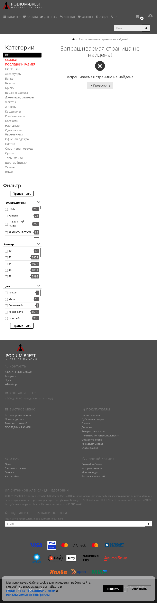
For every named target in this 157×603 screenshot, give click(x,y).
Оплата (30, 17)
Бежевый (14, 318)
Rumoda (13, 215)
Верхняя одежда (16, 93)
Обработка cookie (92, 439)
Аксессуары (13, 74)
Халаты (10, 167)
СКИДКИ (11, 60)
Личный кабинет (92, 464)
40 (10, 250)
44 (10, 263)
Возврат (67, 17)
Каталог (12, 17)
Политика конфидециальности (100, 435)
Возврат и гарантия (93, 431)
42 (10, 257)
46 (10, 270)
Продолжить (100, 85)
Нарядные (12, 125)
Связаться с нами (15, 468)
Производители (14, 419)
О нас (8, 464)
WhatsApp (11, 384)
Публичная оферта (93, 419)
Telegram (10, 376)
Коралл (13, 292)
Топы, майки (14, 158)
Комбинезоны (15, 116)
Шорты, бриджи (16, 163)
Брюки (10, 88)
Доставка (48, 17)
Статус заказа (90, 448)
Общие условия (91, 415)
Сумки (9, 153)
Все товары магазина (18, 415)
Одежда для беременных (14, 132)
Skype (8, 380)
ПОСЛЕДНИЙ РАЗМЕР (20, 64)
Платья (10, 144)
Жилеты (10, 107)
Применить (21, 194)
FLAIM (12, 209)
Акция (101, 17)
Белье (9, 78)
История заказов (92, 468)
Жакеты (10, 102)
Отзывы (85, 17)
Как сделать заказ (92, 443)
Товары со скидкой (16, 423)
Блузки (10, 83)
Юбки (9, 172)
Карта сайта (12, 476)
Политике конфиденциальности (30, 591)
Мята (12, 299)
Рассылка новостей (93, 476)
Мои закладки (90, 472)
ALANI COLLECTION (20, 232)
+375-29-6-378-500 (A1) (18, 372)
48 (10, 276)
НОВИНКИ (12, 69)
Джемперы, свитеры (19, 97)
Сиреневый (16, 305)
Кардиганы (13, 111)
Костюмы (11, 121)
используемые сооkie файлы (28, 595)
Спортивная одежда (19, 148)
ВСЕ (7, 55)
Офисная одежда (17, 139)
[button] (139, 17)
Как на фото (16, 311)
